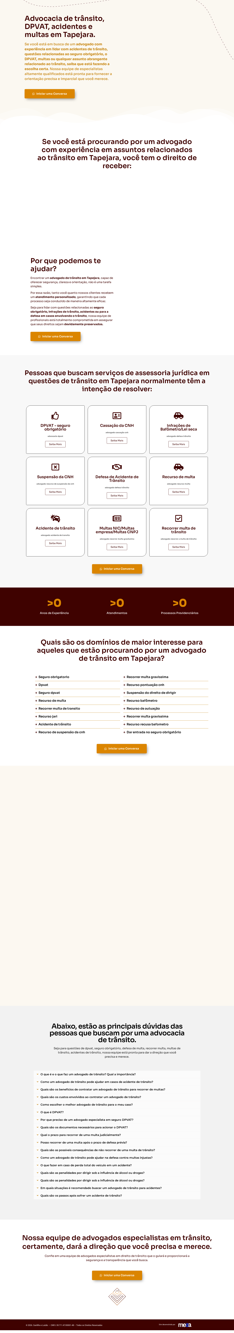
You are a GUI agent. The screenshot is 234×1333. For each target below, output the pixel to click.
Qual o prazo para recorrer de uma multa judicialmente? (81, 1137)
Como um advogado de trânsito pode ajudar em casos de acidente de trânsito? (97, 1084)
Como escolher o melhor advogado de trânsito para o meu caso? (87, 1107)
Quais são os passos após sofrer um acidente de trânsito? (81, 1198)
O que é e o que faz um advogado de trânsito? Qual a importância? (88, 1077)
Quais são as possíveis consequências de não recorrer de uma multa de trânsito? (98, 1153)
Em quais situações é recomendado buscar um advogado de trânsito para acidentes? (101, 1191)
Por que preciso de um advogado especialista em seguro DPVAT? (87, 1122)
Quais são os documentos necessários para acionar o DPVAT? (84, 1130)
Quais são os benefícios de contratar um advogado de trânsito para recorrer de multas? (103, 1092)
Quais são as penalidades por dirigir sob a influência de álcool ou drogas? (92, 1175)
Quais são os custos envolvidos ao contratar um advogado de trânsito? (91, 1100)
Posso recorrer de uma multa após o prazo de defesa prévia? (84, 1145)
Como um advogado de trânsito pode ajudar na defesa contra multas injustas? (96, 1160)
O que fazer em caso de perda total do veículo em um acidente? (86, 1168)
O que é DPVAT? (52, 1115)
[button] (117, 1077)
